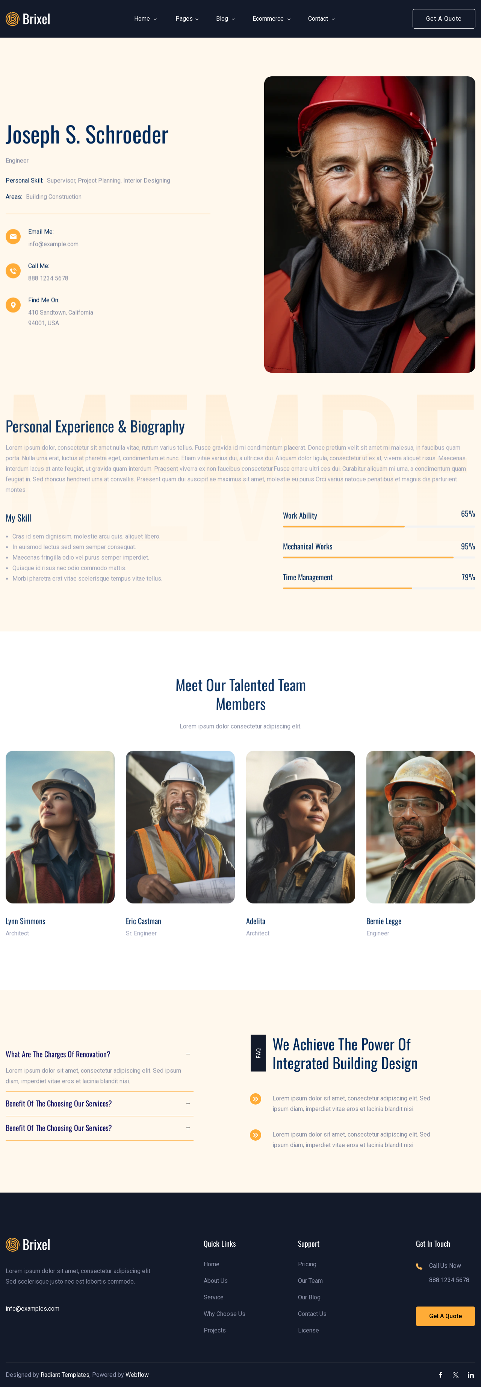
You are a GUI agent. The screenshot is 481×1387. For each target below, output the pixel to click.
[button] (142, 19)
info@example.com (53, 244)
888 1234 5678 (48, 278)
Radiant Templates (65, 1374)
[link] (28, 19)
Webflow (137, 1374)
